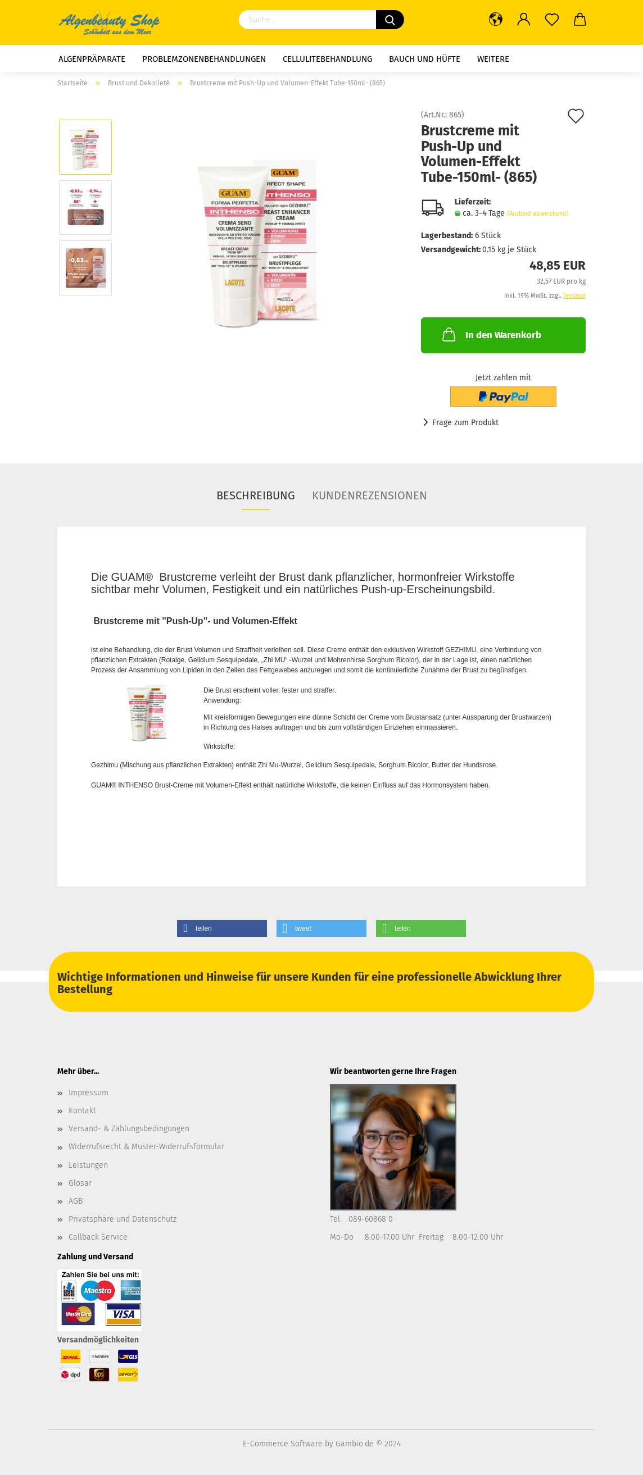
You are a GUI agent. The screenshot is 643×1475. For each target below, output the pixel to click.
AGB (76, 1201)
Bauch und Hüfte (424, 59)
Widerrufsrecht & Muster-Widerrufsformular (146, 1146)
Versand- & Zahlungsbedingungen (129, 1128)
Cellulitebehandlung (327, 59)
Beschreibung (255, 495)
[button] (222, 928)
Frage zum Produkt (465, 422)
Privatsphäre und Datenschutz (122, 1219)
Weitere (493, 59)
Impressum (88, 1093)
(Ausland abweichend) (538, 213)
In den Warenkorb (490, 334)
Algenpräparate (91, 59)
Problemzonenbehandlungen (204, 59)
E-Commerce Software (283, 1444)
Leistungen (88, 1165)
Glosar (80, 1183)
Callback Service (98, 1237)
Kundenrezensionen (369, 495)
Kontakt (82, 1111)
